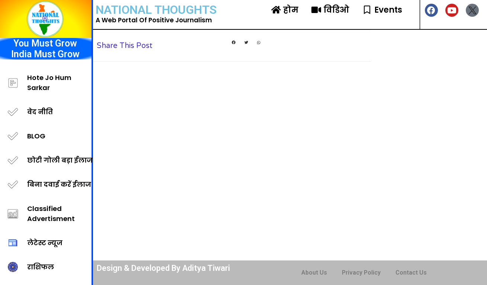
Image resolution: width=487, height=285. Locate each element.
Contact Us (411, 272)
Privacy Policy (361, 272)
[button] (234, 42)
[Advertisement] (429, 145)
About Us (314, 272)
